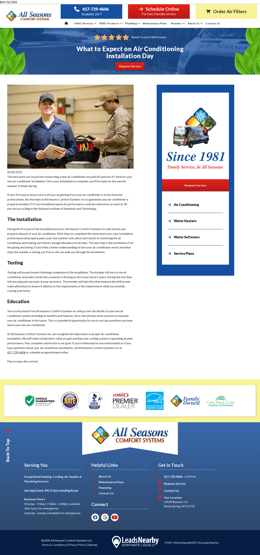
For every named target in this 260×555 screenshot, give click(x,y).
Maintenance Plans (155, 23)
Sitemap (92, 544)
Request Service (175, 483)
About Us (195, 23)
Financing (105, 487)
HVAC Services (85, 23)
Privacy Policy (76, 544)
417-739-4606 (95, 9)
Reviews (178, 23)
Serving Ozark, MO (37, 490)
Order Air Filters (229, 11)
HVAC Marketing (175, 542)
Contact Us (213, 23)
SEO (195, 542)
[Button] (130, 66)
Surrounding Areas (65, 490)
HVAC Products (111, 23)
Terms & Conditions (53, 544)
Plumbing (132, 23)
